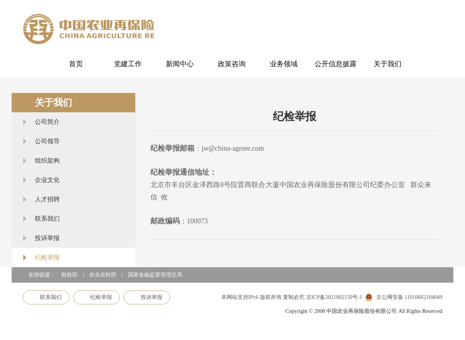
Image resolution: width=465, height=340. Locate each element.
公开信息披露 (335, 64)
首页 (76, 64)
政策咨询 (232, 64)
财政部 (69, 275)
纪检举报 (96, 297)
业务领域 (284, 64)
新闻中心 (180, 64)
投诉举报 (146, 297)
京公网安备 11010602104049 (403, 297)
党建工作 (128, 64)
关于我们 (387, 64)
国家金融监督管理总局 (155, 275)
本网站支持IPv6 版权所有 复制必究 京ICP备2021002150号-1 (291, 297)
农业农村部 (102, 275)
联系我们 (46, 297)
